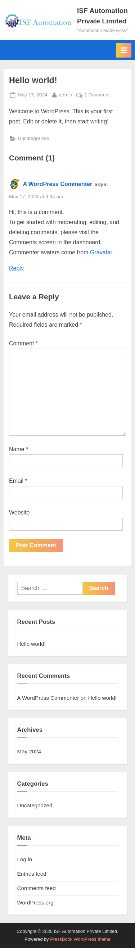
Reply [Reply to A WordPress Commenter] (16, 268)
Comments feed (36, 888)
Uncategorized (33, 138)
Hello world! (31, 644)
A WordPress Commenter (57, 184)
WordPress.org (35, 902)
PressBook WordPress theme (80, 939)
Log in (24, 859)
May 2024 (29, 751)
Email (18, 481)
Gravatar (101, 252)
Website (19, 512)
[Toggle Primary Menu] (123, 50)
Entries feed (31, 874)
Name (18, 449)
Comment (23, 343)
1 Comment (96, 94)
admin (65, 94)
